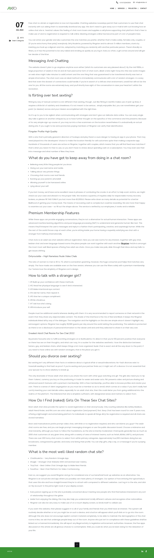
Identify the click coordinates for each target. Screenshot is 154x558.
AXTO (22, 38)
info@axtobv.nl (140, 2)
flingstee (125, 244)
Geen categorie (18, 41)
